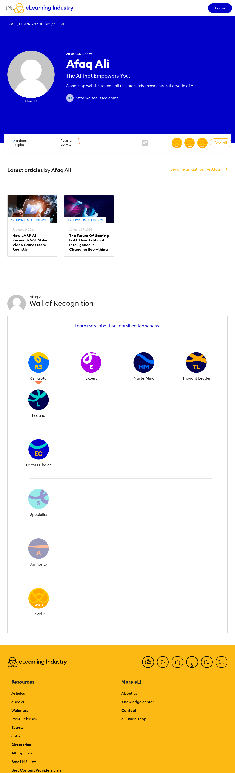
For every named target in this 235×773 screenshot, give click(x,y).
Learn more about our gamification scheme (118, 326)
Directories (21, 744)
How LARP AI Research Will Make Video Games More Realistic (29, 242)
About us (129, 693)
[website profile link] (145, 143)
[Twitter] (163, 662)
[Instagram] (221, 662)
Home (11, 24)
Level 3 (31, 100)
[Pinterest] (207, 662)
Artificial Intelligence (28, 220)
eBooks (17, 701)
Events (17, 727)
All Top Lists (21, 753)
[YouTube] (192, 662)
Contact (128, 710)
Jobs (15, 736)
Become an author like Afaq (195, 169)
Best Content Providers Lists (36, 770)
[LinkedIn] (177, 662)
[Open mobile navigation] (8, 8)
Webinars (19, 710)
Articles (18, 693)
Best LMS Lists (23, 761)
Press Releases (24, 719)
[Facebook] (148, 662)
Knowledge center (137, 701)
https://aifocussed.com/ (97, 98)
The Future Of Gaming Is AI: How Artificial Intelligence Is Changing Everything (89, 242)
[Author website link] (70, 98)
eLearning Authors (34, 24)
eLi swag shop (133, 719)
